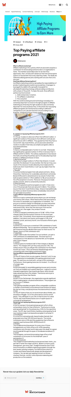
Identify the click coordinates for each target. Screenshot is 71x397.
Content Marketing (27, 11)
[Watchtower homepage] (35, 392)
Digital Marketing (16, 11)
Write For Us (52, 5)
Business (52, 11)
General (7, 11)
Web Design (44, 11)
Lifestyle (37, 11)
